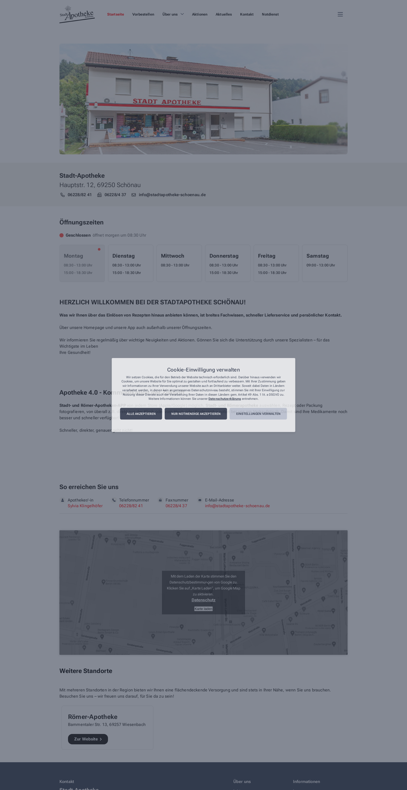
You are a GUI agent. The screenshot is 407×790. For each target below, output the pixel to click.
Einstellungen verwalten (258, 414)
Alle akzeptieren (141, 414)
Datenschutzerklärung (224, 399)
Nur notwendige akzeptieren (196, 414)
